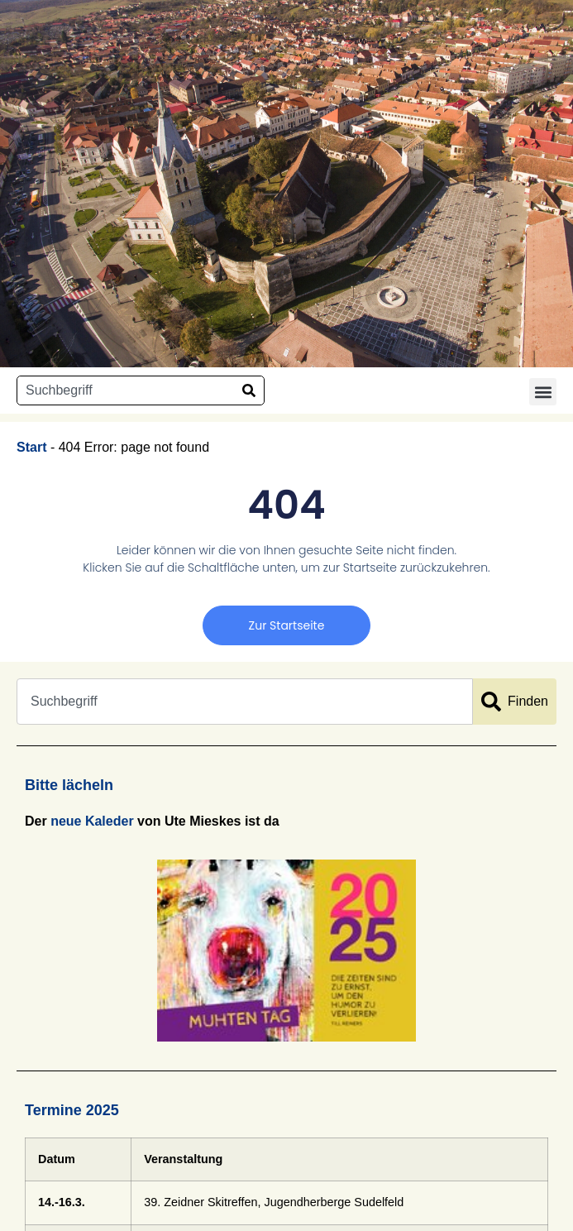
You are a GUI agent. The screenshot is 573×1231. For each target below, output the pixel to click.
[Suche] (249, 390)
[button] (542, 391)
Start (31, 447)
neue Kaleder (91, 821)
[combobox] (125, 390)
